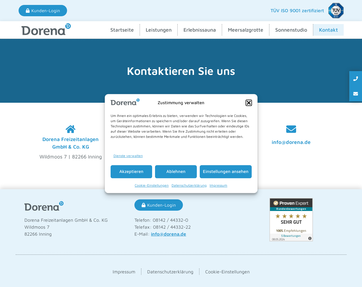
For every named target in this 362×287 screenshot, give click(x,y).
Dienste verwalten (128, 156)
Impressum (218, 185)
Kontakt (328, 30)
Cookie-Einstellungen (152, 185)
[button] (249, 103)
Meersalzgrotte (245, 30)
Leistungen (159, 30)
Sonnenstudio (291, 30)
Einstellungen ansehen (225, 171)
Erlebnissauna (199, 30)
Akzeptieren (131, 171)
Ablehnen (175, 171)
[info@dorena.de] (291, 129)
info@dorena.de (291, 142)
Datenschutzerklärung (189, 185)
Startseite (122, 30)
